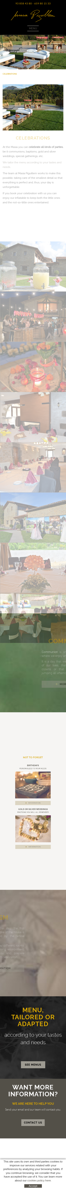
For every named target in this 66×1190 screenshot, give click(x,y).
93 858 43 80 (23, 3)
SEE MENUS (33, 1064)
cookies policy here (39, 1180)
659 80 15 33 (42, 3)
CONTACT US (33, 1122)
